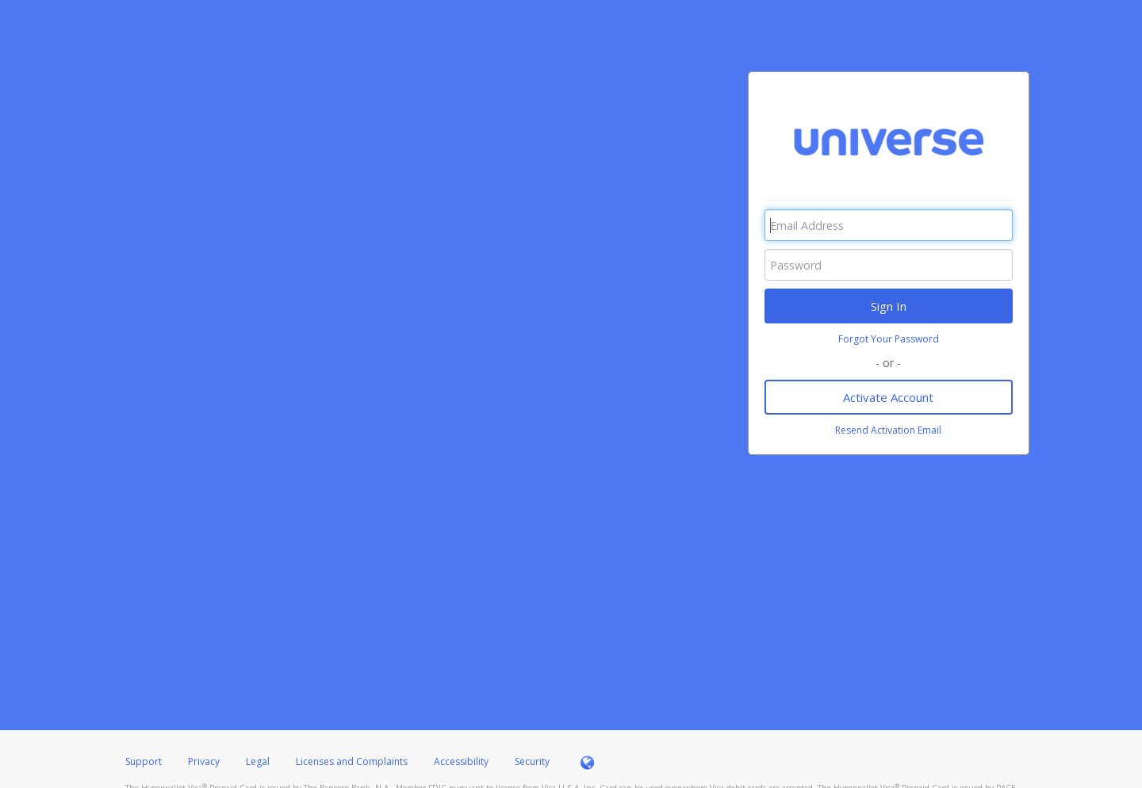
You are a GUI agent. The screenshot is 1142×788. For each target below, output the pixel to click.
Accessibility (461, 761)
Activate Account (888, 397)
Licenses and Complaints (353, 761)
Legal (258, 761)
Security (532, 761)
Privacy (204, 761)
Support (143, 761)
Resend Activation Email (888, 430)
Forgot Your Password (888, 339)
